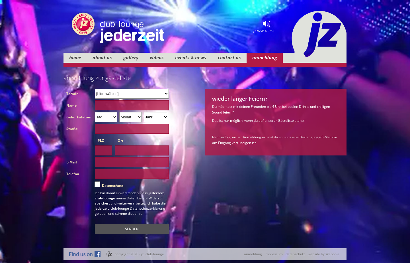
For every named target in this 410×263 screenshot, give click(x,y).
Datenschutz (112, 185)
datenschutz (295, 254)
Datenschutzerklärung (147, 208)
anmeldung (253, 254)
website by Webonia (323, 254)
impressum (274, 254)
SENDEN (132, 228)
